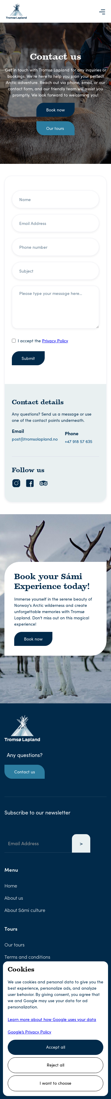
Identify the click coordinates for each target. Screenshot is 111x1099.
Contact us (24, 772)
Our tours (55, 128)
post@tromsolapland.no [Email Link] (35, 439)
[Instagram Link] (16, 483)
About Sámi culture (24, 910)
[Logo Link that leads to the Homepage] (16, 11)
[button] (102, 11)
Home (10, 885)
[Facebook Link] (29, 483)
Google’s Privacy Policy (29, 1032)
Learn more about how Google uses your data (52, 1019)
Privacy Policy (55, 340)
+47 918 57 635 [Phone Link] (78, 441)
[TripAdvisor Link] (43, 483)
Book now (55, 110)
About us (13, 897)
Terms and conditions (27, 956)
